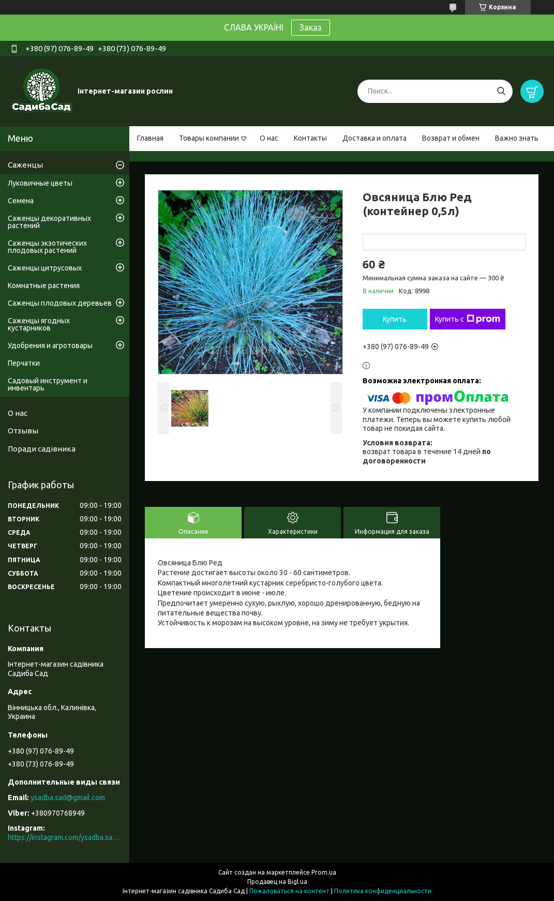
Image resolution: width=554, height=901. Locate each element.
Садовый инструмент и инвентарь (47, 384)
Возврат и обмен (451, 138)
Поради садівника (42, 448)
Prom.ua (323, 872)
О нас (269, 138)
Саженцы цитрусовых (45, 268)
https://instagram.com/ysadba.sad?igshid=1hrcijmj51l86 (65, 837)
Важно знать (516, 138)
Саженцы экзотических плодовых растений (47, 246)
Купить (395, 319)
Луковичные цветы (40, 183)
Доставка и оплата (374, 138)
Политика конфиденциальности (382, 891)
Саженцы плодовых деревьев (60, 303)
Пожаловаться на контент (289, 891)
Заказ (311, 27)
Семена (21, 201)
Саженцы (25, 164)
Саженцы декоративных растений (49, 222)
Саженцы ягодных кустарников (39, 324)
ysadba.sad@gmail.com (68, 797)
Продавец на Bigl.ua (277, 881)
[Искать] (501, 91)
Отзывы (23, 430)
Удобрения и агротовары (50, 345)
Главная (150, 138)
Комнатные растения (44, 285)
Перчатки (24, 363)
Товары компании (209, 138)
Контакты (310, 138)
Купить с (467, 319)
